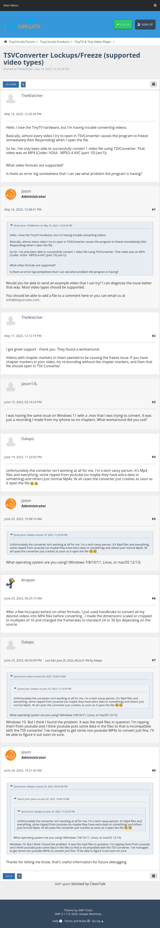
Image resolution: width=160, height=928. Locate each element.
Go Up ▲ (98, 921)
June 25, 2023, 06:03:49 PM (23, 660)
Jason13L (30, 383)
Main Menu (11, 5)
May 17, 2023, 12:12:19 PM (23, 336)
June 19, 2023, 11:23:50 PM (23, 457)
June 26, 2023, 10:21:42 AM (24, 770)
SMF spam (62, 884)
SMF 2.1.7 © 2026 (66, 914)
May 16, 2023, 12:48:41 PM (23, 210)
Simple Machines (90, 914)
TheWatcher (33, 95)
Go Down (11, 84)
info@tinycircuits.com (23, 300)
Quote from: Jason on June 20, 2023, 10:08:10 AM (41, 676)
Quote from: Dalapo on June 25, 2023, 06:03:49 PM (42, 786)
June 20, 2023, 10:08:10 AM (24, 519)
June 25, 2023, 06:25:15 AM (24, 598)
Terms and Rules (77, 921)
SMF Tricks (85, 910)
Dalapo (28, 438)
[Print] (153, 84)
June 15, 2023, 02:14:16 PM (23, 402)
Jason (27, 191)
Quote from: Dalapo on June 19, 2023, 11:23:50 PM (42, 535)
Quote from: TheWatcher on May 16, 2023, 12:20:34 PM (44, 225)
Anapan (29, 580)
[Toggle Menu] (155, 5)
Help (57, 921)
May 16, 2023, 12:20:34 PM (23, 114)
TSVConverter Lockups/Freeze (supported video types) (75, 58)
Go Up (9, 876)
